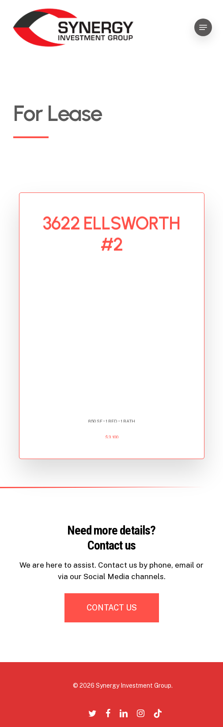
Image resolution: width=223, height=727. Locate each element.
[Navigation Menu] (203, 27)
